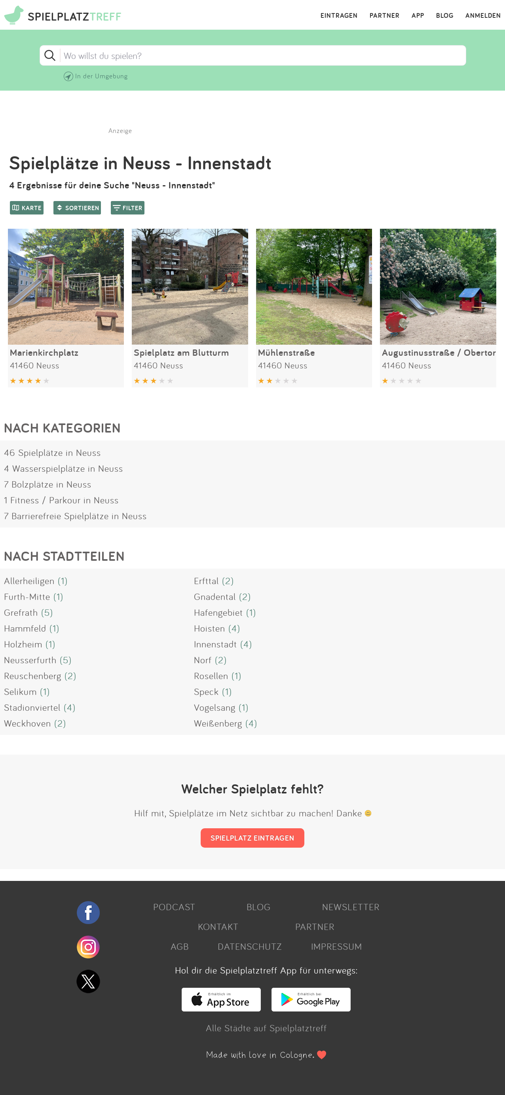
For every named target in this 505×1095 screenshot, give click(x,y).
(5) (47, 612)
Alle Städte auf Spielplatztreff (266, 1028)
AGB (180, 946)
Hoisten (209, 628)
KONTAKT (218, 926)
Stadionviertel (32, 707)
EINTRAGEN (339, 15)
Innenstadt (215, 644)
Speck (206, 691)
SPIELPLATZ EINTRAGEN (252, 838)
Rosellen (211, 675)
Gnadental (215, 596)
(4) (234, 628)
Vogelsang (214, 707)
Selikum (20, 691)
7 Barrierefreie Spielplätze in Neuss (75, 516)
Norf (203, 660)
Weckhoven (27, 723)
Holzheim (23, 644)
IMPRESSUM (336, 946)
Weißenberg (218, 723)
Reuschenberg (32, 675)
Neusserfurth (30, 660)
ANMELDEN (483, 15)
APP (418, 15)
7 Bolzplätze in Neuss (47, 484)
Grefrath (21, 612)
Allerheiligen (29, 580)
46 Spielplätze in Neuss (52, 452)
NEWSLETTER (351, 907)
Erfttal (206, 580)
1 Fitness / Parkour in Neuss (61, 500)
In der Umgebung (101, 76)
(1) (63, 580)
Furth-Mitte (27, 596)
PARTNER (385, 15)
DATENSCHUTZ (250, 946)
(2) (228, 580)
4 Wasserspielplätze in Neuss (63, 468)
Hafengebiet (218, 612)
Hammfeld (25, 628)
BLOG (445, 15)
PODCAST (174, 907)
